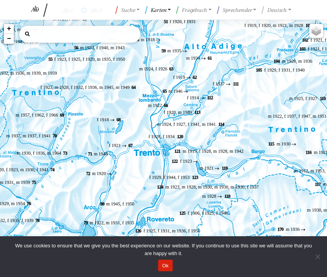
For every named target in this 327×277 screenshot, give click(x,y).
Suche (125, 10)
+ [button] (9, 28)
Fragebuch (191, 10)
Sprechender (234, 10)
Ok (165, 266)
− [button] (9, 38)
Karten (156, 10)
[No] (317, 256)
